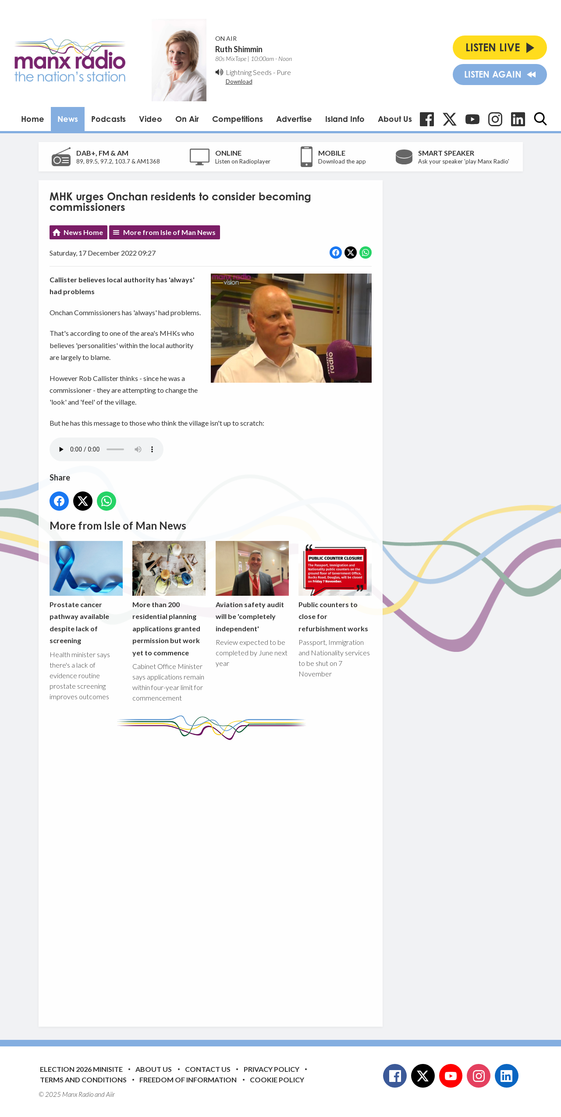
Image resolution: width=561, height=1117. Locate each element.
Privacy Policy (271, 1069)
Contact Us (208, 1069)
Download (239, 81)
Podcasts (108, 119)
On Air (187, 119)
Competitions (237, 119)
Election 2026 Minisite (81, 1069)
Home (32, 119)
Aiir (110, 1094)
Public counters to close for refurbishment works (334, 587)
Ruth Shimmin (239, 49)
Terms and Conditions (83, 1079)
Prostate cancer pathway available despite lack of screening (86, 593)
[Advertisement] (214, 876)
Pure (284, 72)
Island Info (345, 119)
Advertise (294, 119)
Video (150, 119)
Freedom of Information (188, 1079)
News (67, 119)
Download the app (342, 161)
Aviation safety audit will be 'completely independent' (251, 587)
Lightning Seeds (249, 72)
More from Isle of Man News (169, 232)
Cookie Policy (277, 1079)
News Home (83, 232)
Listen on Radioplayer (242, 161)
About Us (395, 119)
